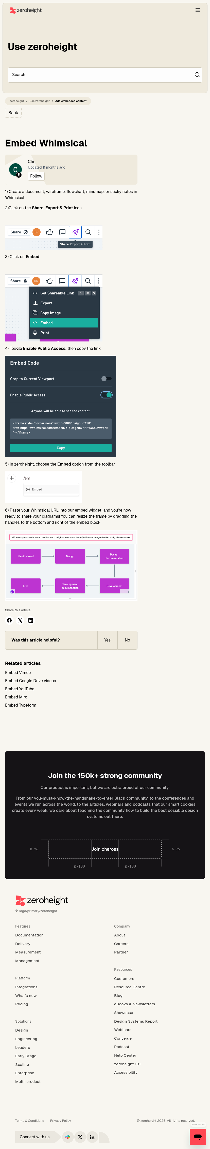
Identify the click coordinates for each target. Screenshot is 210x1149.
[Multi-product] (55, 1081)
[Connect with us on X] (80, 1137)
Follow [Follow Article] (36, 176)
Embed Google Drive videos (30, 680)
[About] (154, 935)
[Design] (55, 1030)
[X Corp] (20, 620)
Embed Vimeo (18, 672)
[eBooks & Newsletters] (154, 1004)
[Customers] (154, 978)
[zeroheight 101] (154, 1064)
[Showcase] (154, 1013)
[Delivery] (55, 944)
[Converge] (154, 1038)
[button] (198, 10)
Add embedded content (71, 101)
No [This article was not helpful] (127, 640)
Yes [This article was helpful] (107, 640)
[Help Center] (154, 1055)
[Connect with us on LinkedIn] (92, 1137)
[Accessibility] (154, 1072)
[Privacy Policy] (60, 1120)
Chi (31, 161)
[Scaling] (55, 1064)
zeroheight (17, 101)
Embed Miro (16, 697)
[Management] (55, 961)
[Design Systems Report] (154, 1021)
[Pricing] (55, 1004)
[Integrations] (55, 987)
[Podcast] (154, 1047)
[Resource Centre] (154, 987)
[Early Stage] (55, 1056)
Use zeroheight (39, 101)
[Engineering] (55, 1039)
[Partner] (154, 952)
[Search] (102, 75)
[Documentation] (55, 935)
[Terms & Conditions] (29, 1120)
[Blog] (154, 995)
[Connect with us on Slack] (68, 1137)
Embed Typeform (20, 705)
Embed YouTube (19, 689)
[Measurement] (55, 952)
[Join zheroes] (105, 849)
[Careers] (154, 944)
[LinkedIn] (30, 620)
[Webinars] (154, 1030)
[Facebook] (9, 620)
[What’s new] (55, 995)
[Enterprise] (55, 1073)
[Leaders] (55, 1047)
